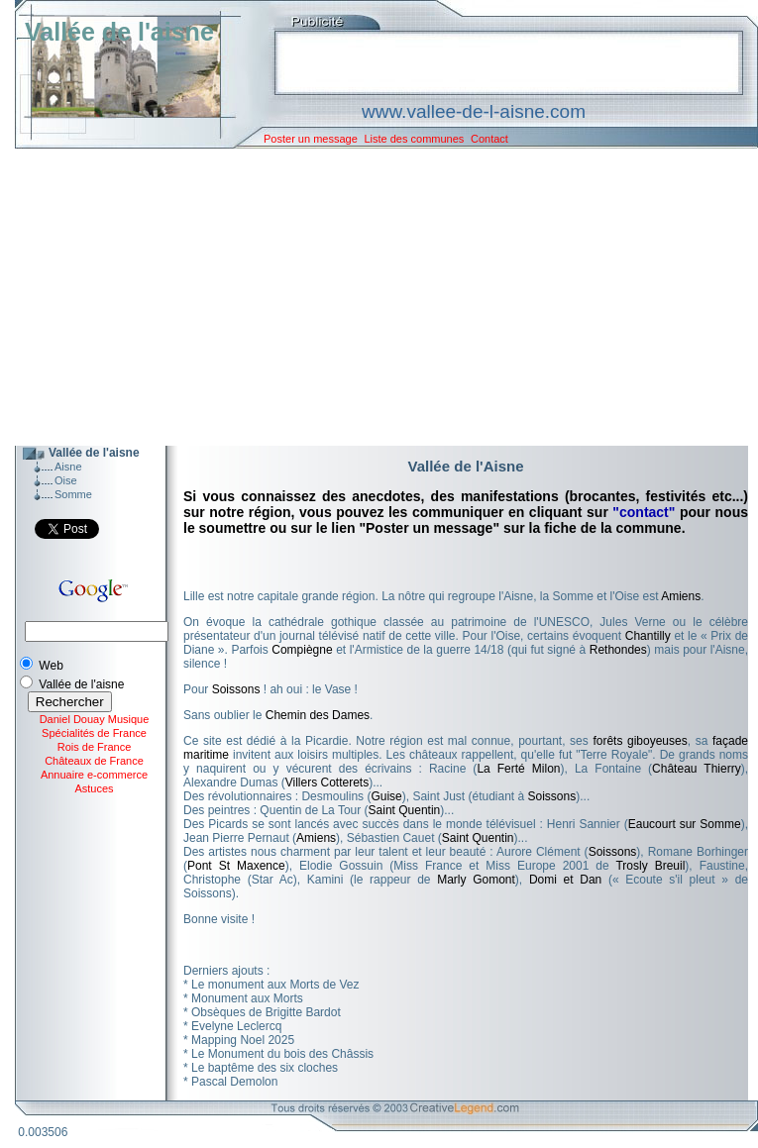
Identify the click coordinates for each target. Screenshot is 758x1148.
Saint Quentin (405, 810)
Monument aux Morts (247, 998)
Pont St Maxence (236, 866)
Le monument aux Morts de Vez (275, 984)
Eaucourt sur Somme (684, 824)
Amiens (681, 596)
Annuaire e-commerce (94, 775)
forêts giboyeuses (640, 741)
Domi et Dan (565, 880)
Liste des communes (414, 139)
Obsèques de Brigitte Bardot (266, 1012)
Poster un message (311, 139)
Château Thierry (696, 769)
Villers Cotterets (327, 782)
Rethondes (618, 650)
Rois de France (94, 747)
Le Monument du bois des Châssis (282, 1054)
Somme (73, 494)
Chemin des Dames (318, 715)
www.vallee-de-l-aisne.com (474, 111)
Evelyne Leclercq (236, 1026)
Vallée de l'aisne (119, 32)
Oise (65, 480)
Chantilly (648, 636)
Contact (489, 139)
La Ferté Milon (518, 769)
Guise (386, 796)
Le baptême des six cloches (264, 1068)
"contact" (643, 512)
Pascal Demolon (234, 1082)
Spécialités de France (94, 733)
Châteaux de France (94, 761)
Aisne (68, 466)
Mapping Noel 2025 (242, 1040)
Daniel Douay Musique (95, 719)
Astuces (93, 788)
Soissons (236, 689)
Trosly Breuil (650, 866)
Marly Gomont (476, 880)
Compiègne (301, 650)
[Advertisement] (371, 297)
